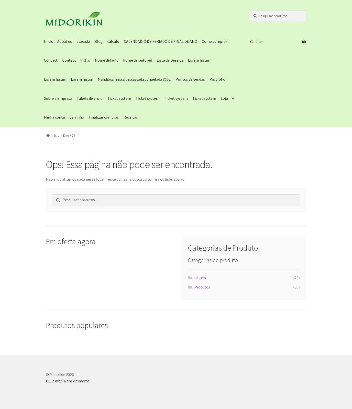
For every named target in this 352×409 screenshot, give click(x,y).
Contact (51, 60)
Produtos (202, 287)
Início (48, 41)
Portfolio (217, 79)
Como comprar (214, 41)
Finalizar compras (104, 117)
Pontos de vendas (190, 79)
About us (64, 41)
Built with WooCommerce (67, 380)
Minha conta (54, 117)
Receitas (130, 117)
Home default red (137, 60)
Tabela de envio (90, 98)
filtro (85, 60)
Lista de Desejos (170, 60)
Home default (106, 60)
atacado (83, 41)
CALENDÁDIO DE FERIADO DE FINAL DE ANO (160, 41)
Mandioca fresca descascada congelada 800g (134, 79)
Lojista (200, 277)
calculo (113, 41)
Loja (224, 98)
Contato (69, 60)
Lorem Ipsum (199, 60)
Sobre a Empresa (58, 98)
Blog (99, 41)
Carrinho (76, 117)
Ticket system (119, 98)
